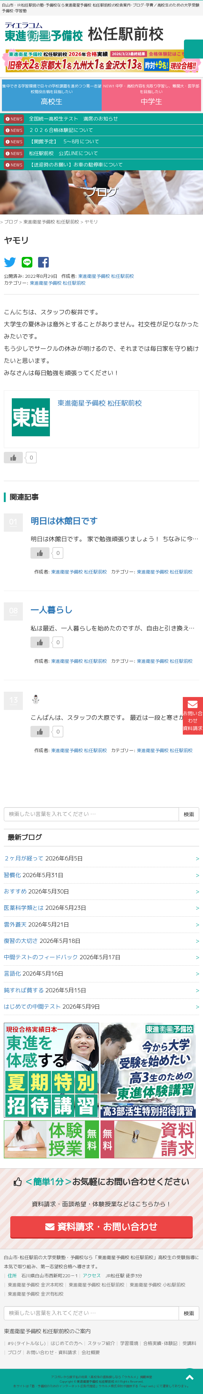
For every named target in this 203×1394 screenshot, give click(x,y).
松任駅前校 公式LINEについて (51, 153)
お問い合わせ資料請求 (193, 716)
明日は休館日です (64, 521)
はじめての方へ (67, 1343)
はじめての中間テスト (32, 1007)
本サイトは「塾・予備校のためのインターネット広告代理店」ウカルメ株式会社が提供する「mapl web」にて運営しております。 (101, 1386)
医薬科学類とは (24, 908)
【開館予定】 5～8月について (51, 141)
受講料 (189, 1343)
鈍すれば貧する (24, 990)
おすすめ (15, 891)
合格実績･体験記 (160, 1343)
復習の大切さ (21, 941)
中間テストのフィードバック (41, 957)
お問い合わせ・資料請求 (51, 1352)
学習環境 (129, 1343)
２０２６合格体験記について (48, 130)
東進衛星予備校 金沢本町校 (36, 1285)
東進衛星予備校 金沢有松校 (36, 1294)
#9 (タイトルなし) (27, 1343)
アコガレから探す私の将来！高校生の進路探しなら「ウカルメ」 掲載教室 (101, 1377)
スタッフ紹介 (101, 1343)
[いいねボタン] (13, 457)
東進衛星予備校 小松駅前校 (157, 1285)
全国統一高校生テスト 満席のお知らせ (61, 119)
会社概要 (91, 1352)
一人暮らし (51, 610)
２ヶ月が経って (24, 858)
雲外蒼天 (15, 924)
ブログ (11, 222)
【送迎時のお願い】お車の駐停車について (63, 164)
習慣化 (12, 875)
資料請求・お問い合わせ (101, 1226)
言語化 (12, 973)
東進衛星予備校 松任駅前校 (51, 222)
